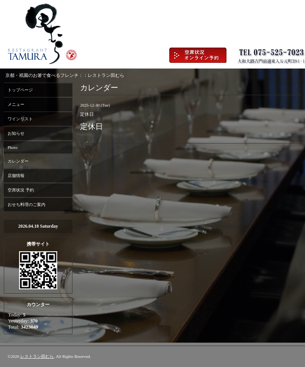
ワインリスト (20, 118)
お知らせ (16, 133)
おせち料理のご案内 (26, 204)
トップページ (20, 90)
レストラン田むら (37, 356)
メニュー (16, 104)
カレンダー (18, 161)
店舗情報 (16, 175)
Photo (13, 147)
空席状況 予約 (21, 190)
